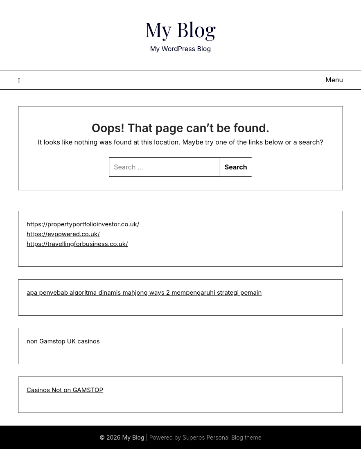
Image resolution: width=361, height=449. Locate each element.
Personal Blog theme (233, 437)
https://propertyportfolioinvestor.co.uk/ (83, 224)
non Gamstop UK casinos (63, 341)
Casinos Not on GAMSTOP (65, 390)
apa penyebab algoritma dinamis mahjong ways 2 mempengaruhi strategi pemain (144, 292)
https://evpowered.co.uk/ (63, 234)
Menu (334, 80)
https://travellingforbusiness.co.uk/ (77, 244)
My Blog (180, 29)
